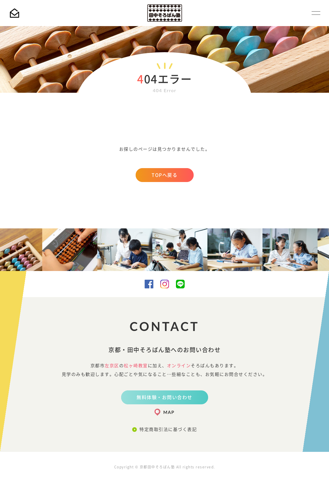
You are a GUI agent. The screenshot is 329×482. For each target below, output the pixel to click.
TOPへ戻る (164, 175)
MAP (168, 412)
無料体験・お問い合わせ (164, 397)
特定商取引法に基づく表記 (168, 429)
